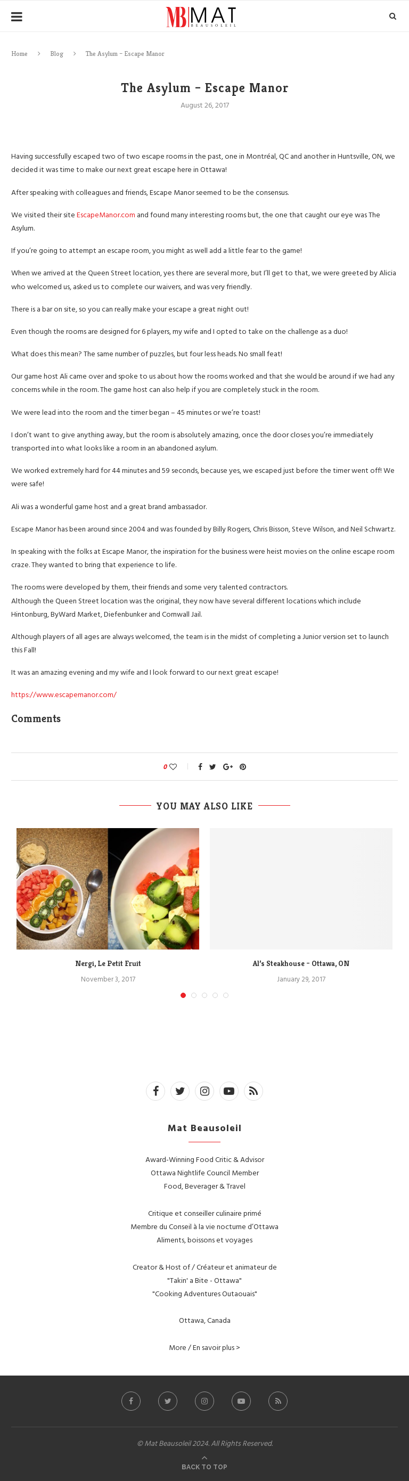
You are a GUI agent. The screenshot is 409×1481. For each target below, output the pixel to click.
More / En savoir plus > (204, 1347)
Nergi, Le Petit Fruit (108, 963)
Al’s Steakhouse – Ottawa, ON (301, 963)
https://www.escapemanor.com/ (64, 694)
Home (19, 53)
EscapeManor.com (106, 214)
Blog (56, 53)
